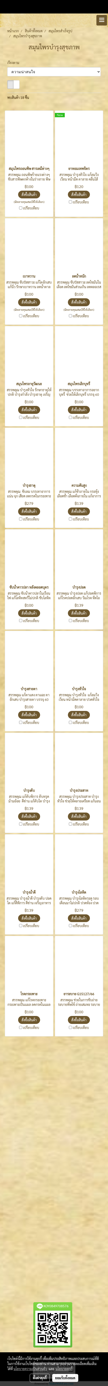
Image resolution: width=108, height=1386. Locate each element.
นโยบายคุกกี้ (64, 1368)
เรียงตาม (14, 62)
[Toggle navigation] (101, 20)
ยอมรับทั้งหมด (65, 1378)
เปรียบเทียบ (31, 208)
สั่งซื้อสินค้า (29, 194)
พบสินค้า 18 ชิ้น (18, 97)
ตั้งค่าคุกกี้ (40, 1378)
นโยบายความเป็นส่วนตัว (30, 1368)
